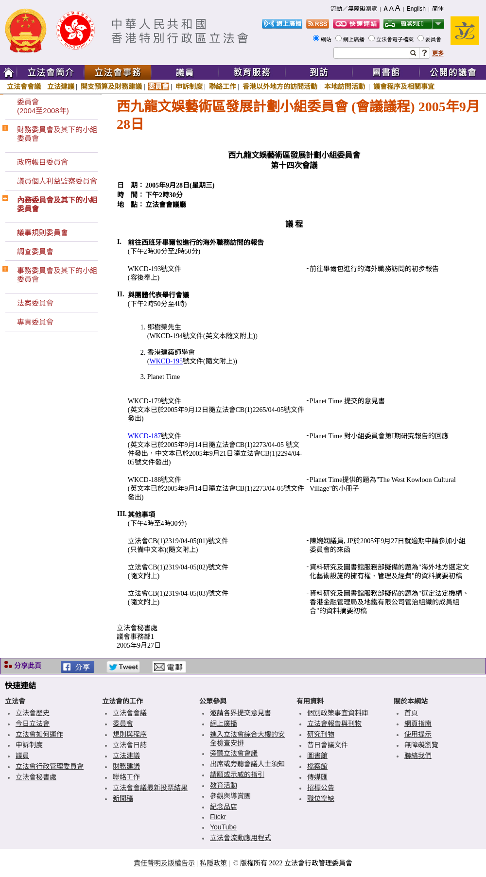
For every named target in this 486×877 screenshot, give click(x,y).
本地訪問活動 (345, 86)
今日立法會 (33, 723)
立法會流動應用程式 (240, 838)
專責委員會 (35, 322)
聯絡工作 (222, 86)
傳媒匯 (317, 777)
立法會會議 (24, 86)
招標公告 (320, 787)
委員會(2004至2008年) (43, 106)
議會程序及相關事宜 (403, 86)
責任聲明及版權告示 (164, 863)
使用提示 (418, 734)
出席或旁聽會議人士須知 (247, 764)
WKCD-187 (144, 436)
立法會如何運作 (39, 734)
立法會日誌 (130, 745)
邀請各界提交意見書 (240, 713)
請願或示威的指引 (237, 774)
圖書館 (317, 755)
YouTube (223, 827)
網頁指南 (418, 723)
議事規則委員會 (42, 232)
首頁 (411, 713)
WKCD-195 (166, 361)
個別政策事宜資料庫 (337, 713)
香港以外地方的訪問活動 (280, 86)
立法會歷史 (33, 713)
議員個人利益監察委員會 (57, 181)
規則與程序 (130, 734)
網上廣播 (354, 39)
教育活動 (223, 785)
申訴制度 (189, 86)
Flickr (218, 817)
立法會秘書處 (36, 777)
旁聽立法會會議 (234, 753)
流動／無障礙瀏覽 (353, 8)
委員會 (434, 39)
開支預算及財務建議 (111, 86)
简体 (438, 8)
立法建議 (60, 86)
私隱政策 (213, 863)
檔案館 (317, 766)
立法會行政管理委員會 (50, 766)
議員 (22, 755)
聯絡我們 (418, 755)
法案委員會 (35, 303)
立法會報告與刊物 (334, 723)
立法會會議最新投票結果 (150, 787)
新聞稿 (123, 798)
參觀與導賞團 (230, 796)
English (416, 8)
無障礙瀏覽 (421, 745)
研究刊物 (320, 734)
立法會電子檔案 (395, 39)
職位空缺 (320, 798)
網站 (327, 39)
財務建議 (126, 766)
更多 (438, 53)
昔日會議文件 (327, 745)
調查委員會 (35, 251)
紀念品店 (223, 806)
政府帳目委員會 (42, 162)
